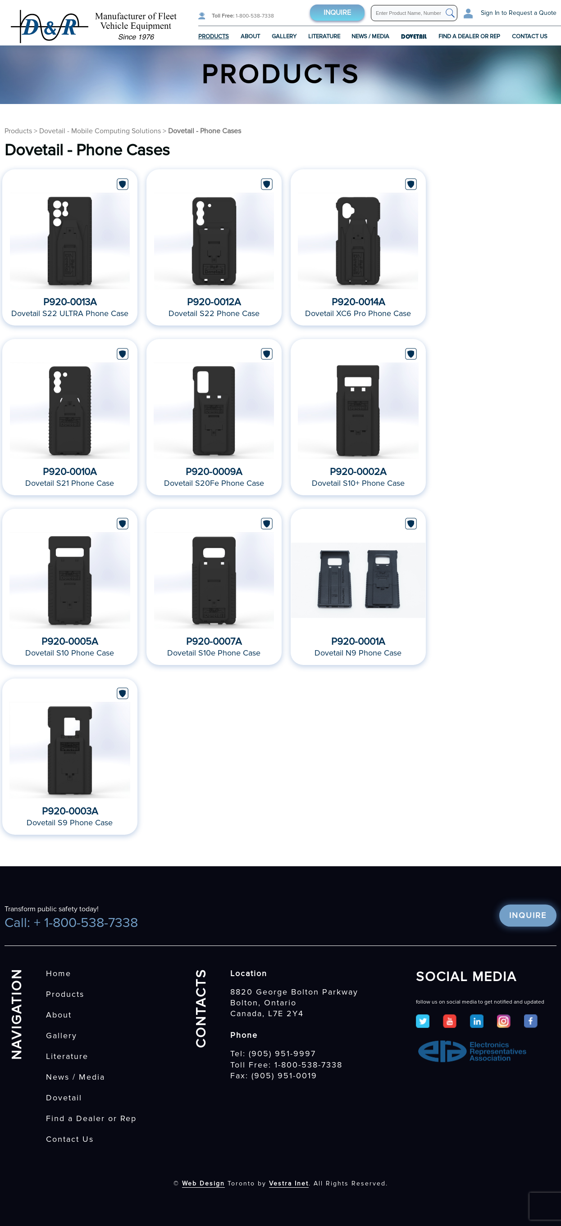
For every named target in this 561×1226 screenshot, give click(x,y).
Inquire (337, 12)
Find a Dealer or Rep (469, 36)
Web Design (203, 1183)
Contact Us (529, 36)
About (250, 36)
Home (58, 973)
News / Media (370, 36)
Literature (324, 36)
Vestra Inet (289, 1183)
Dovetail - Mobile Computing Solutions (100, 131)
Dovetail (64, 1098)
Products (213, 36)
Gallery (284, 36)
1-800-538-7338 (243, 16)
